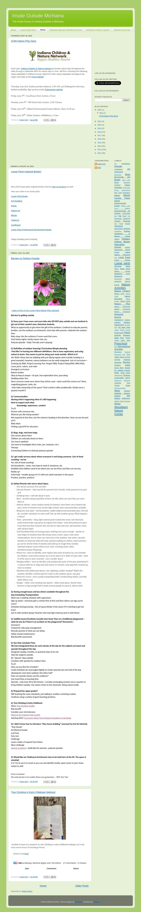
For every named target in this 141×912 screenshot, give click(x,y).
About (13, 30)
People (128, 330)
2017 (99, 135)
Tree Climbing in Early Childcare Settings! (33, 792)
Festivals (126, 221)
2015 (99, 143)
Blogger (96, 902)
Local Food (124, 257)
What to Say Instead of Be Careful (25, 715)
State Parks (125, 373)
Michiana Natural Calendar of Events (66, 30)
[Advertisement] (50, 145)
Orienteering (118, 320)
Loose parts (122, 263)
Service (126, 362)
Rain (115, 347)
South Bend (119, 368)
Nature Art (15, 211)
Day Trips (118, 193)
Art (128, 169)
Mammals (117, 266)
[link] (37, 847)
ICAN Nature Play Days (23, 41)
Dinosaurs (126, 193)
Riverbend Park (119, 354)
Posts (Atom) (27, 891)
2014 (99, 146)
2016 (99, 139)
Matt (99, 168)
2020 (99, 125)
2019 (99, 128)
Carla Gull (101, 164)
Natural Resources (122, 30)
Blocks (14, 215)
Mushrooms (118, 279)
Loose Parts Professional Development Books (31, 230)
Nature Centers (122, 291)
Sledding (117, 365)
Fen (129, 216)
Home (42, 30)
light (115, 257)
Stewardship (118, 375)
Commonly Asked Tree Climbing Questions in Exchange (47, 718)
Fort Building (16, 201)
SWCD (127, 378)
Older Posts (82, 885)
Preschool (120, 343)
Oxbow (116, 330)
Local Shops (122, 260)
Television (127, 380)
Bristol (116, 182)
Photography (119, 333)
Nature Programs (122, 309)
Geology (126, 229)
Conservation (126, 190)
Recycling (117, 352)
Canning (117, 185)
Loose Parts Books (19, 196)
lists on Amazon (59, 187)
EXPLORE (126, 213)
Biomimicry (117, 175)
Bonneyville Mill (122, 177)
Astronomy (118, 172)
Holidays (126, 239)
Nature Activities (122, 286)
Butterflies (127, 182)
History (116, 239)
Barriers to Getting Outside (25, 258)
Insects (127, 247)
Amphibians (126, 164)
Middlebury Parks (122, 274)
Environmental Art (122, 211)
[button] (14, 863)
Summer (126, 375)
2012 (99, 153)
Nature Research (122, 312)
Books (117, 179)
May (102, 113)
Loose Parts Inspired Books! (26, 171)
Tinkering (15, 220)
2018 (99, 132)
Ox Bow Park (124, 327)
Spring (127, 368)
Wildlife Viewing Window (122, 401)
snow (127, 365)
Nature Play (122, 304)
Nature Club (119, 294)
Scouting (117, 362)
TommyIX (78, 902)
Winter (117, 404)
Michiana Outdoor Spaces (98, 30)
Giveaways (117, 231)
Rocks (14, 206)
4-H (115, 164)
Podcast (117, 335)
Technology (118, 380)
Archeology (118, 169)
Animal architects (18, 748)
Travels (117, 385)
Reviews (127, 352)
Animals (118, 166)
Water (117, 390)
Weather (127, 391)
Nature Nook (125, 301)
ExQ (115, 216)
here (26, 854)
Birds (127, 174)
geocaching (118, 229)
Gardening (118, 226)
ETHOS (117, 213)
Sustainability (119, 378)
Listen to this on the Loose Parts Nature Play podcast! (36, 310)
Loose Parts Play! (28, 30)
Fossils (127, 224)
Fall (119, 216)
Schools (117, 360)
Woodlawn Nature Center (121, 410)
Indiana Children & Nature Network (36, 69)
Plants (127, 332)
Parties (122, 330)
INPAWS (117, 247)
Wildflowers (126, 398)
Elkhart (117, 195)
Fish (115, 224)
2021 (99, 121)
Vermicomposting (119, 388)
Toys (128, 383)
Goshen (127, 231)
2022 (99, 110)
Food (121, 224)
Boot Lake (126, 180)
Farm (124, 216)
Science (127, 360)
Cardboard (15, 225)
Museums (118, 276)
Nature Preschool (122, 307)
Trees (127, 385)
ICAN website (37, 77)
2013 (99, 150)
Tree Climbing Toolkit (25, 706)
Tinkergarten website (54, 89)
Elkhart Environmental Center (120, 203)
